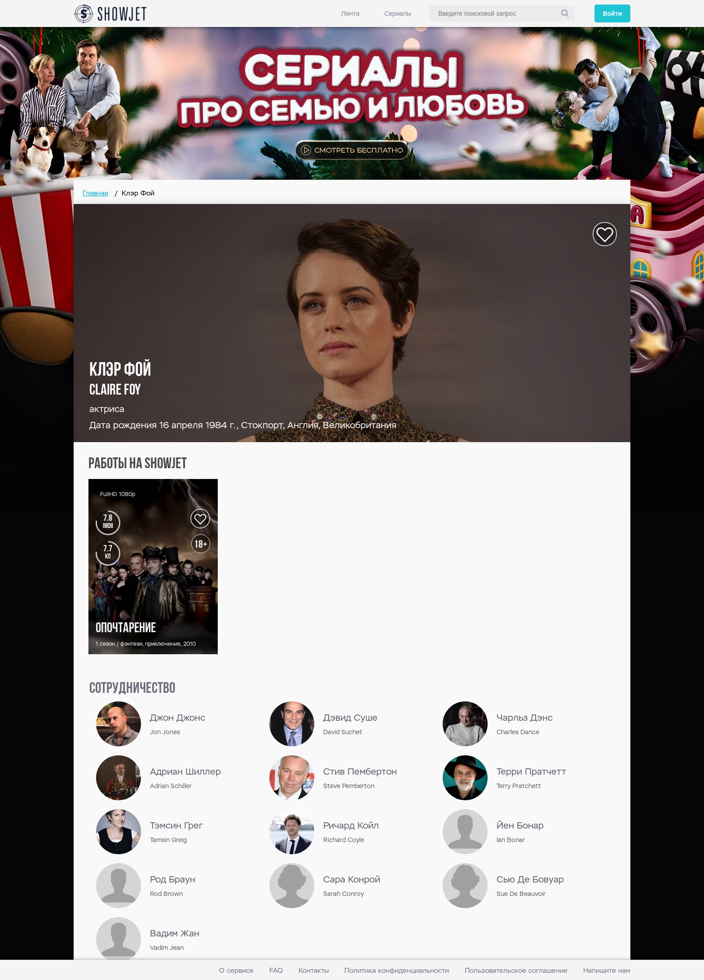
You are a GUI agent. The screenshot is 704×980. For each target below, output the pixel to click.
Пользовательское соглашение (516, 970)
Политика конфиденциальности (396, 970)
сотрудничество (132, 689)
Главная (95, 193)
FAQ (276, 970)
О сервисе (236, 970)
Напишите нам (606, 970)
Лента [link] (350, 13)
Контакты (314, 970)
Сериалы (397, 13)
